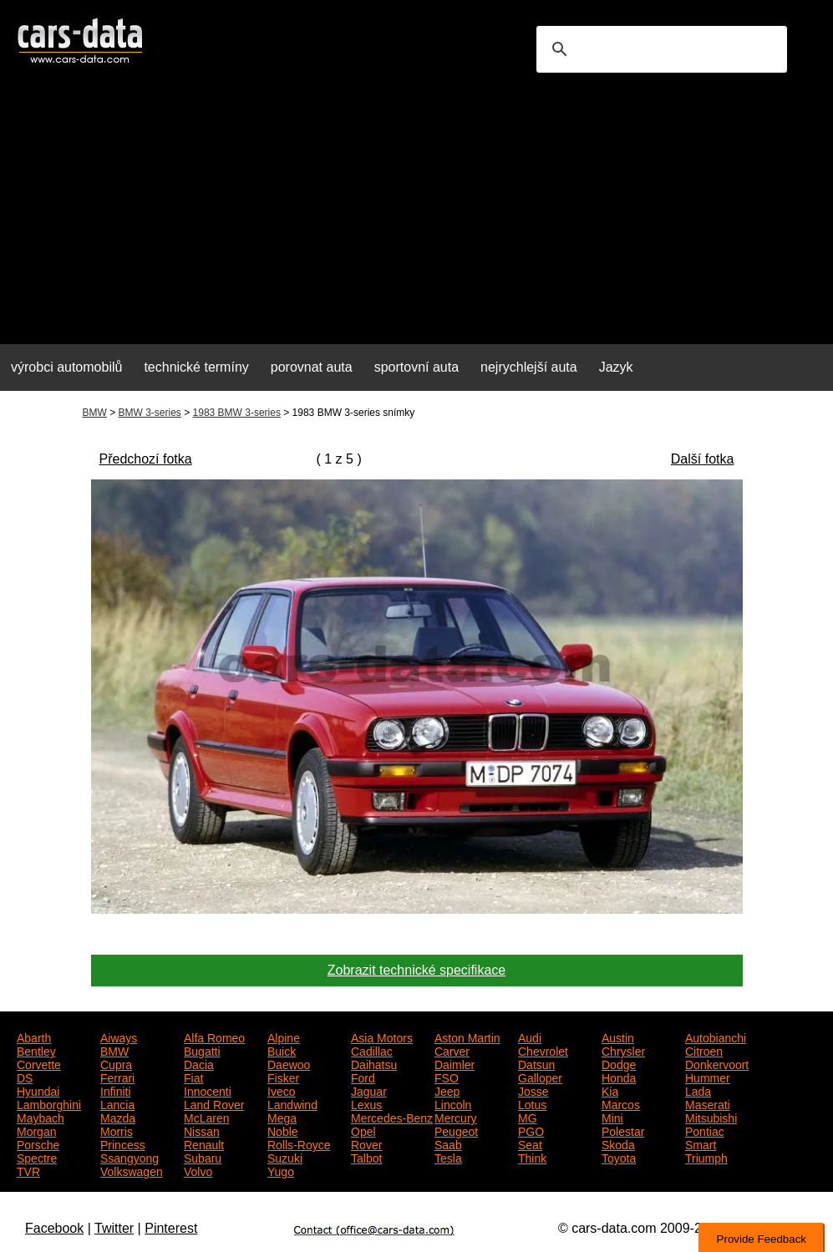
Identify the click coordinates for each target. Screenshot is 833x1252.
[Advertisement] (416, 214)
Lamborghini (49, 1103)
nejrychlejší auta (528, 367)
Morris (116, 1130)
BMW (95, 412)
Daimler (454, 1063)
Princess (122, 1143)
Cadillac (372, 1050)
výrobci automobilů (66, 367)
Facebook (54, 1228)
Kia (610, 1090)
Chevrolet (543, 1050)
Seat (530, 1143)
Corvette (39, 1063)
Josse (533, 1090)
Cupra (116, 1063)
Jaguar (369, 1090)
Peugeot (456, 1130)
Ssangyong (129, 1157)
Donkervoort (717, 1063)
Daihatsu (374, 1063)
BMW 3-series (150, 412)
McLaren (206, 1117)
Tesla (448, 1157)
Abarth (34, 1037)
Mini (612, 1117)
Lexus (366, 1103)
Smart (700, 1143)
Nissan (202, 1130)
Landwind (292, 1103)
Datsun (536, 1063)
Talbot (366, 1157)
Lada (698, 1090)
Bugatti (202, 1050)
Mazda (117, 1117)
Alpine (283, 1037)
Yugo (280, 1170)
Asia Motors (382, 1037)
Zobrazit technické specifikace (416, 970)
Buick (281, 1050)
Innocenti (207, 1090)
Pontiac (704, 1130)
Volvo (198, 1170)
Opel (363, 1130)
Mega (282, 1117)
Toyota (619, 1157)
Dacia (199, 1063)
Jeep (447, 1090)
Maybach (40, 1117)
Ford (363, 1077)
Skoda (618, 1143)
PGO (531, 1130)
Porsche (38, 1143)
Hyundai (38, 1090)
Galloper (540, 1077)
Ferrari (117, 1077)
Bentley (36, 1050)
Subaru (202, 1157)
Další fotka (702, 459)
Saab (448, 1143)
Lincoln (452, 1103)
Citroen (704, 1050)
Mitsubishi (711, 1117)
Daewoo (288, 1063)
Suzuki (284, 1157)
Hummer (707, 1077)
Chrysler (623, 1050)
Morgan (36, 1130)
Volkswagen (131, 1170)
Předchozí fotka (145, 459)
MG (527, 1117)
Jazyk (616, 367)
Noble (282, 1130)
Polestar (623, 1130)
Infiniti (115, 1090)
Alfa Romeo (214, 1037)
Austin (618, 1037)
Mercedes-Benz (392, 1117)
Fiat (193, 1077)
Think (532, 1157)
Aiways (118, 1037)
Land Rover (214, 1103)
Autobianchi (715, 1037)
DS (25, 1077)
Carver (452, 1050)
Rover (366, 1143)
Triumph (706, 1157)
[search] (659, 49)
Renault (204, 1143)
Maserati (707, 1103)
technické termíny (196, 367)
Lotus (532, 1103)
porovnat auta (312, 367)
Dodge (619, 1063)
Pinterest (171, 1228)
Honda (619, 1077)
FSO (446, 1077)
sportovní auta (416, 367)
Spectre (37, 1157)
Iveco (281, 1090)
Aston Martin (467, 1037)
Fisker (283, 1077)
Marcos (621, 1103)
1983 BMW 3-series (237, 412)
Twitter (114, 1228)
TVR (28, 1170)
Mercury (455, 1117)
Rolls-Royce (298, 1143)
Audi (529, 1037)
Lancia (117, 1103)
